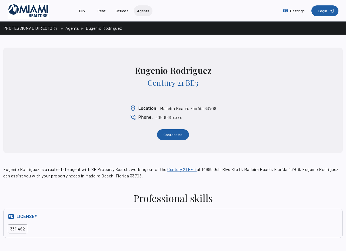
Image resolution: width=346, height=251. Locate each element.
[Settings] (294, 10)
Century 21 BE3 (173, 83)
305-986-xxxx (168, 117)
